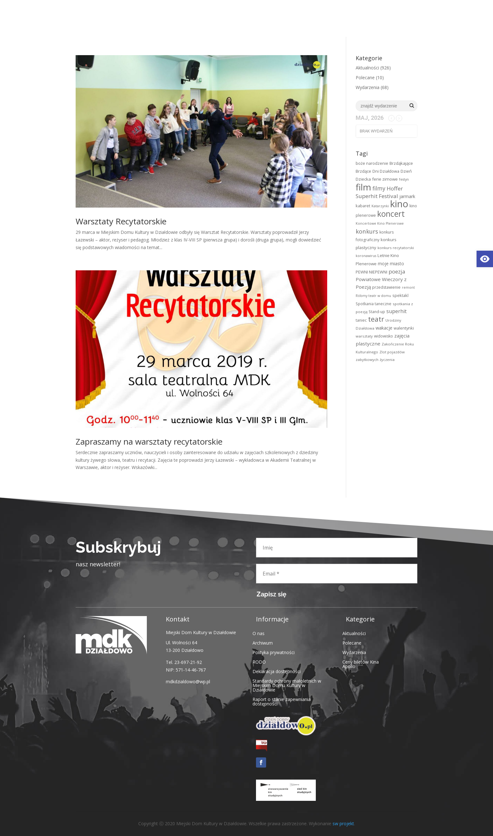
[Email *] (336, 573)
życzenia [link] (387, 359)
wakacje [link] (384, 328)
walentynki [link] (404, 328)
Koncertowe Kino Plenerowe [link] (380, 223)
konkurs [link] (367, 231)
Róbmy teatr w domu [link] (373, 295)
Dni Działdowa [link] (385, 171)
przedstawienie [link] (386, 287)
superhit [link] (396, 311)
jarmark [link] (407, 196)
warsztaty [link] (364, 336)
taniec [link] (361, 320)
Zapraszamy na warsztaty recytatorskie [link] (149, 441)
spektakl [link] (400, 295)
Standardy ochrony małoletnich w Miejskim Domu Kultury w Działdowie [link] (287, 685)
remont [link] (408, 287)
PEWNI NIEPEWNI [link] (371, 272)
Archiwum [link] (263, 642)
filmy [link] (378, 188)
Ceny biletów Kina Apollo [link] (360, 664)
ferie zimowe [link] (385, 179)
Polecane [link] (365, 77)
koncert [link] (391, 214)
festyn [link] (404, 179)
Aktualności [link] (367, 68)
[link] (485, 259)
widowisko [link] (383, 336)
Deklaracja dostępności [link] (277, 671)
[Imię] (336, 547)
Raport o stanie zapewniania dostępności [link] (282, 701)
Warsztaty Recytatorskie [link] (121, 221)
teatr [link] (376, 319)
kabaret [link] (363, 206)
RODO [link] (259, 661)
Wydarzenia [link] (367, 87)
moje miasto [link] (391, 263)
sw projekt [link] (343, 823)
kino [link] (399, 203)
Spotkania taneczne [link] (373, 303)
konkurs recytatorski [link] (396, 247)
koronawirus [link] (366, 256)
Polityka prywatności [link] (274, 652)
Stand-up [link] (377, 311)
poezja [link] (397, 271)
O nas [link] (259, 633)
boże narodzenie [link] (372, 163)
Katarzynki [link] (380, 206)
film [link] (363, 187)
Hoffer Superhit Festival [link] (379, 192)
